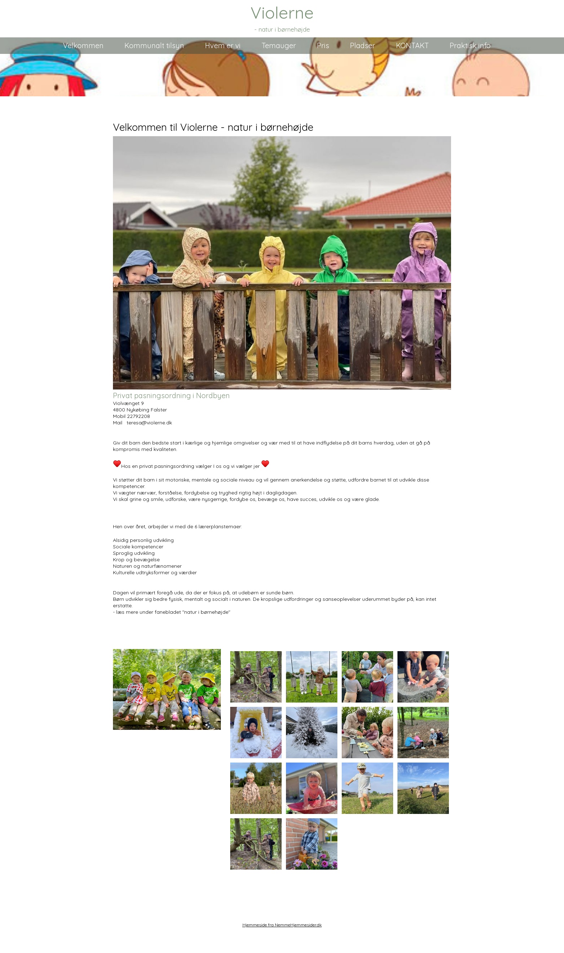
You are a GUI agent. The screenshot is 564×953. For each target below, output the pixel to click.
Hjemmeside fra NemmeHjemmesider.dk (282, 924)
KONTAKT (412, 45)
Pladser (362, 45)
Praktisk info (470, 45)
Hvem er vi (223, 45)
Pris (323, 45)
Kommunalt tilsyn (154, 45)
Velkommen (83, 45)
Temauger (278, 45)
